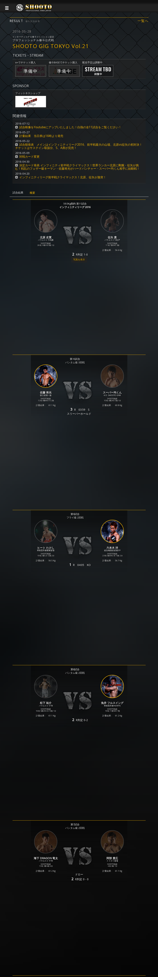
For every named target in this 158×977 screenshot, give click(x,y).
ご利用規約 (72, 960)
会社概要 (106, 960)
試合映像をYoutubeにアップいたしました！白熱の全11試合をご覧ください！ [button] (70, 127)
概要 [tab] (32, 193)
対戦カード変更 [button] (29, 157)
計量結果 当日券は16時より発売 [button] (41, 136)
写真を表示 (79, 259)
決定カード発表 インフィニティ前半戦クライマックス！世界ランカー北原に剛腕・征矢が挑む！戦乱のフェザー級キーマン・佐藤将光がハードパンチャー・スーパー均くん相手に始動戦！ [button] (77, 167)
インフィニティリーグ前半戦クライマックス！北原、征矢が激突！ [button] (62, 177)
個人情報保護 (54, 960)
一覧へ (143, 21)
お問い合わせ (90, 960)
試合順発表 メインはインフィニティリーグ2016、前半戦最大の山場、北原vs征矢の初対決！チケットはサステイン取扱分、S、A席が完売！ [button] (78, 146)
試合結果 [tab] (18, 192)
